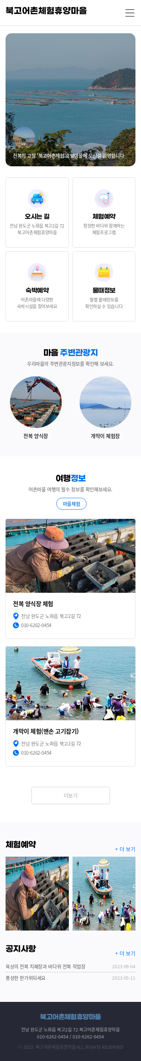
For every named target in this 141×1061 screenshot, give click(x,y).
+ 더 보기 (125, 849)
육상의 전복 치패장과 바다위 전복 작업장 (70, 966)
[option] (70, 99)
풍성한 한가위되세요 (70, 977)
